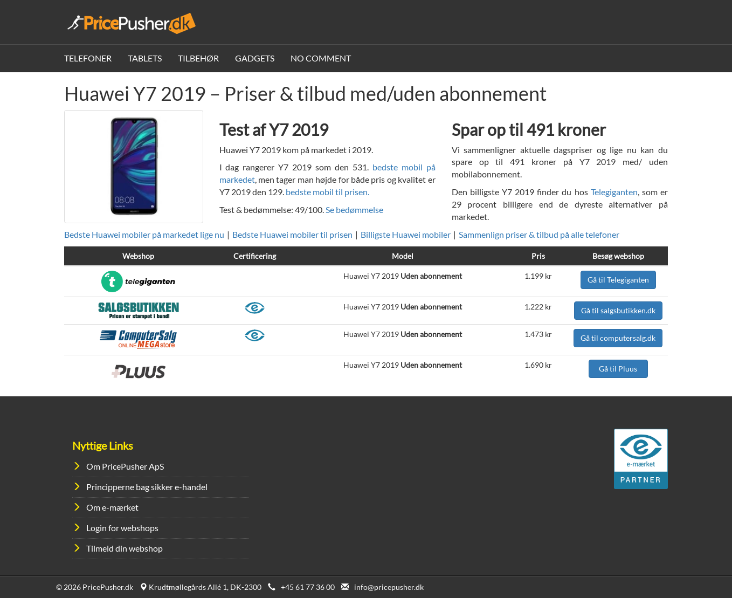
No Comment (321, 58)
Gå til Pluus (618, 368)
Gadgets (254, 58)
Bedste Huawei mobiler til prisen (292, 234)
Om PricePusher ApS (125, 466)
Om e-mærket (112, 507)
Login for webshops (122, 528)
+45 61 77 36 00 (308, 587)
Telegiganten (614, 192)
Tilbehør (198, 58)
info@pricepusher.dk (389, 587)
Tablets (145, 58)
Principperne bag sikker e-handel (147, 487)
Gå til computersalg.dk (618, 337)
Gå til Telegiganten (618, 279)
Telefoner (88, 58)
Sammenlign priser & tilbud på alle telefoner (539, 234)
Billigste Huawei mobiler (406, 234)
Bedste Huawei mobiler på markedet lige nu (144, 234)
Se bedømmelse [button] (354, 209)
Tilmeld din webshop (124, 548)
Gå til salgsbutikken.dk (618, 310)
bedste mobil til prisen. (327, 192)
